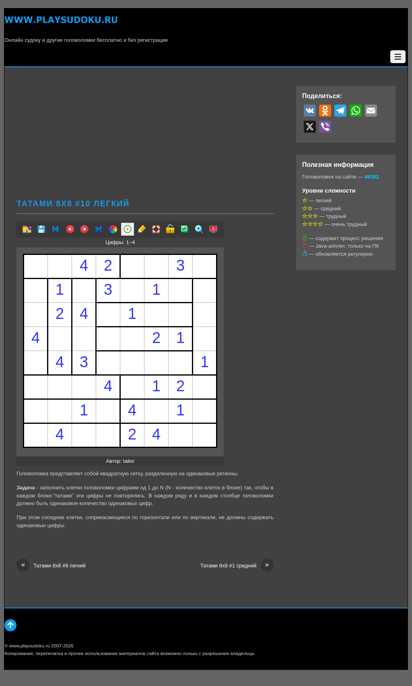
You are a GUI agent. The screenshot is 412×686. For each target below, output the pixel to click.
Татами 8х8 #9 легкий (51, 566)
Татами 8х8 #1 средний (237, 566)
